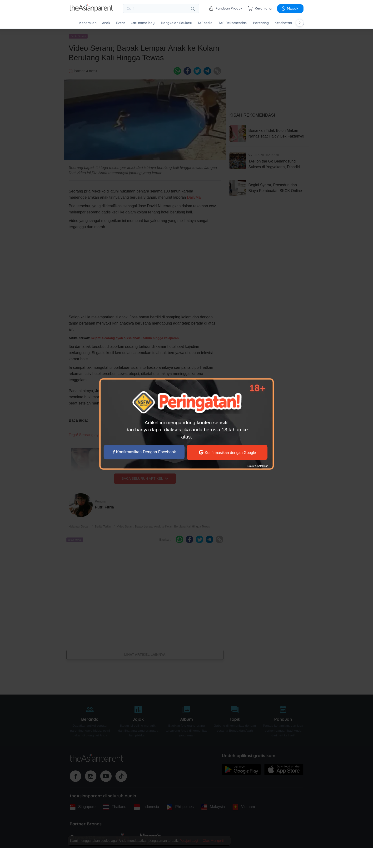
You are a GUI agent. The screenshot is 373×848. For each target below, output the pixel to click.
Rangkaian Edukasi (176, 23)
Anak (106, 23)
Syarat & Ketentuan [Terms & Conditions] (257, 466)
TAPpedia (205, 23)
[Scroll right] (299, 23)
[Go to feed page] (91, 10)
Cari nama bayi (143, 23)
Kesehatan (283, 23)
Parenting (261, 23)
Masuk (289, 8)
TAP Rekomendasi (232, 23)
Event (120, 23)
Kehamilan (87, 23)
